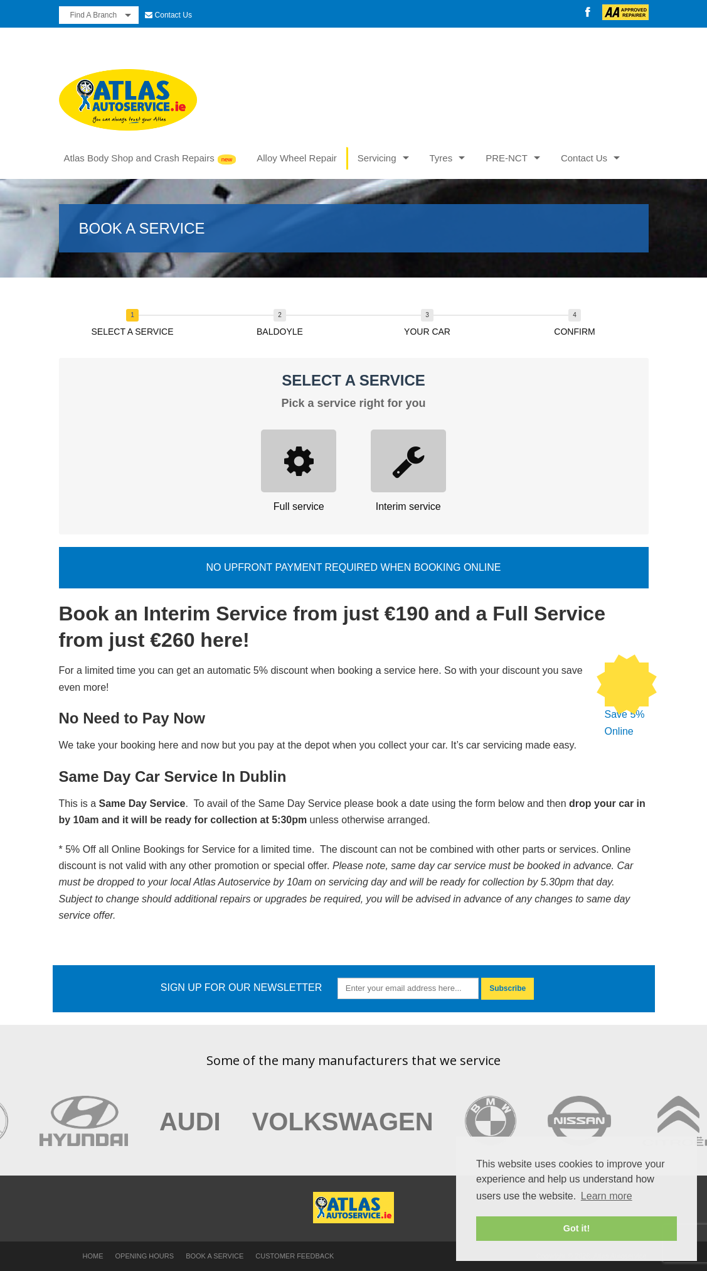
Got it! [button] (576, 1228)
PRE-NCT (507, 158)
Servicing (377, 158)
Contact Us (173, 15)
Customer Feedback (294, 1256)
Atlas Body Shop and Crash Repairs (139, 158)
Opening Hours (144, 1256)
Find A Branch (93, 15)
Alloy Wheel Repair (297, 158)
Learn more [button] (606, 1196)
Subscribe (507, 988)
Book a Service (214, 1256)
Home (93, 1256)
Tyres (441, 158)
